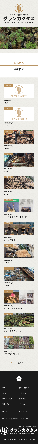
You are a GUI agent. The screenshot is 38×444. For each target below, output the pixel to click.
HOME (4, 388)
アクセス (22, 393)
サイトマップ (24, 411)
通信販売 (5, 411)
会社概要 (22, 399)
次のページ (22, 363)
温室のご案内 (7, 399)
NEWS (4, 393)
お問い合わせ (24, 388)
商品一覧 (5, 404)
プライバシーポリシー (27, 405)
